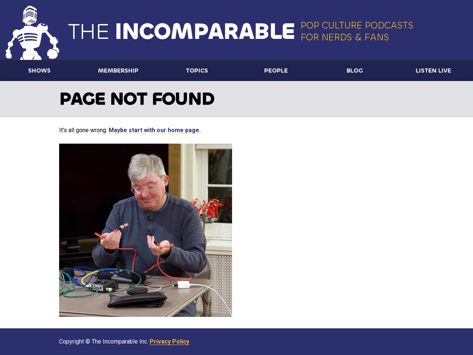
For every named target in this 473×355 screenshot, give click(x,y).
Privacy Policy (169, 341)
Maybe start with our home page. (155, 130)
